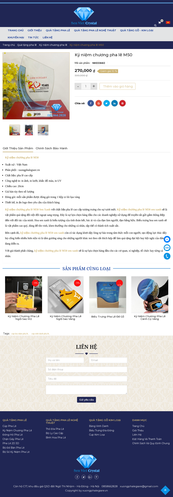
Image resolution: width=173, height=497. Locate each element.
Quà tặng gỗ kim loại (105, 420)
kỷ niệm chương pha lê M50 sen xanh (56, 250)
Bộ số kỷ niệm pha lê (16, 451)
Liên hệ (47, 37)
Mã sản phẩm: (83, 62)
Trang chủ (16, 30)
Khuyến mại (16, 37)
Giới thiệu (34, 30)
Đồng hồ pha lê (13, 434)
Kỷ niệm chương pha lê (53, 44)
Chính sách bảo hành (51, 148)
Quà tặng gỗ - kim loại (135, 30)
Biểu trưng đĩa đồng (101, 430)
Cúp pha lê (9, 425)
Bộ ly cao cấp (54, 433)
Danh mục (139, 420)
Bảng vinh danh (98, 425)
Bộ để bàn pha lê (13, 447)
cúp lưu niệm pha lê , (20, 333)
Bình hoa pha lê (56, 437)
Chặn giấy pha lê (13, 438)
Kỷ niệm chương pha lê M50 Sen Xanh (28, 209)
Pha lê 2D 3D (11, 443)
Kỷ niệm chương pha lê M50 (22, 157)
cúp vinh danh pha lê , (41, 333)
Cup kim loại (97, 434)
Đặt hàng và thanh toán (147, 438)
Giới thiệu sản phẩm (18, 148)
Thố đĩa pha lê (55, 428)
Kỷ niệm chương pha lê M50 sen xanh (139, 209)
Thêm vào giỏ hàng (117, 86)
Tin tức (33, 37)
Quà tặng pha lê (57, 30)
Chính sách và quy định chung (151, 443)
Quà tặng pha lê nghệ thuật (94, 30)
